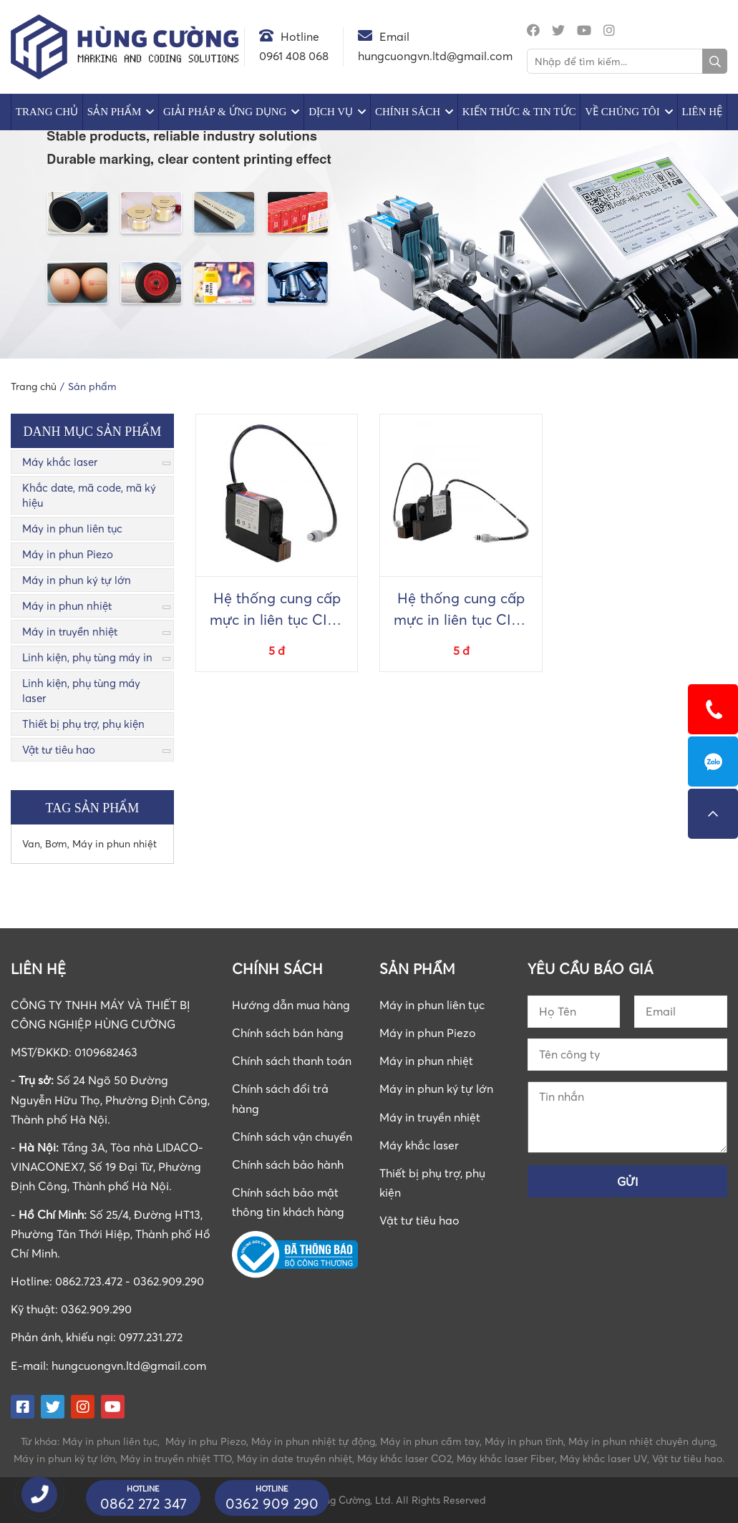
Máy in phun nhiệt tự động (313, 1441)
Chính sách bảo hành (288, 1164)
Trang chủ (47, 111)
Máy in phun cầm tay (430, 1441)
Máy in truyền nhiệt (69, 631)
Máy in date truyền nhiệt (294, 1458)
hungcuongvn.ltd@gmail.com (129, 1365)
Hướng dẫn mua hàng (291, 1005)
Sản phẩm (114, 111)
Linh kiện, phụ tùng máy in (87, 657)
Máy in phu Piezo (205, 1441)
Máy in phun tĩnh (524, 1441)
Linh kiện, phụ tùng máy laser (81, 690)
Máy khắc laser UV (603, 1458)
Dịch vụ (331, 111)
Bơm (56, 843)
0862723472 (713, 761)
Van (31, 843)
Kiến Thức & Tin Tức (519, 111)
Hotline (300, 36)
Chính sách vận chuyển (292, 1136)
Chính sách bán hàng (288, 1033)
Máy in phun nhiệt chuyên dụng (641, 1441)
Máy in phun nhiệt (67, 605)
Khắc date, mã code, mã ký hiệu (89, 495)
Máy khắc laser (59, 461)
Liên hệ (701, 111)
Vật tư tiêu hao (58, 749)
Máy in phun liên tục (72, 528)
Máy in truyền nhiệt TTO (176, 1458)
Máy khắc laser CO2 (404, 1458)
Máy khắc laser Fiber (506, 1458)
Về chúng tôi (622, 111)
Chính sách (407, 111)
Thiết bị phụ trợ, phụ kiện (83, 723)
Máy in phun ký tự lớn (76, 579)
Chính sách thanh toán (291, 1061)
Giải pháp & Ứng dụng (224, 111)
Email (394, 36)
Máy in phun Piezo (67, 554)
